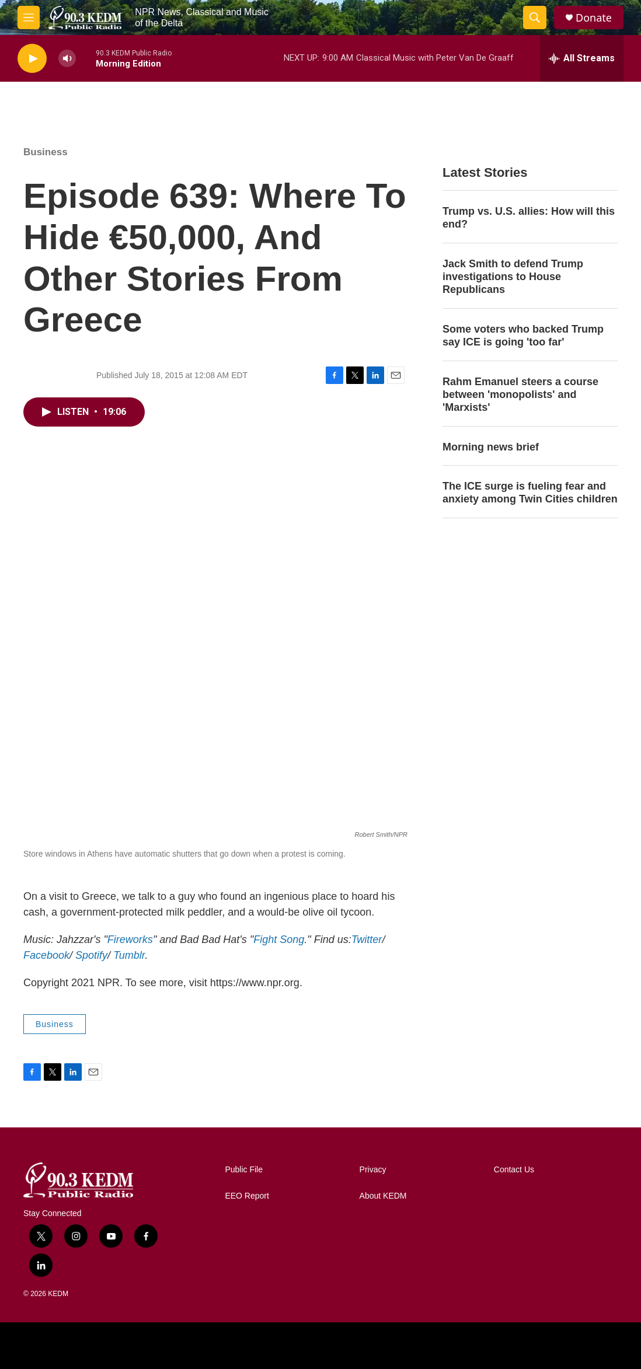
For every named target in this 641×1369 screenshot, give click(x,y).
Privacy (373, 1169)
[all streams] (581, 58)
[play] (32, 58)
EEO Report (247, 1196)
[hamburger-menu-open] (29, 17)
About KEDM (383, 1196)
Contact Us (514, 1169)
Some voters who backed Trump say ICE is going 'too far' (523, 335)
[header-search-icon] (534, 17)
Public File (244, 1169)
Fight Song (278, 939)
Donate (594, 18)
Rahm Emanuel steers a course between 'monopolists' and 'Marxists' (520, 394)
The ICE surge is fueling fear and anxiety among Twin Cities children (530, 492)
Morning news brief (491, 447)
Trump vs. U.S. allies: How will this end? (529, 217)
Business (45, 152)
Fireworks (130, 939)
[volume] (67, 59)
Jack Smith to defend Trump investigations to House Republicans (513, 276)
